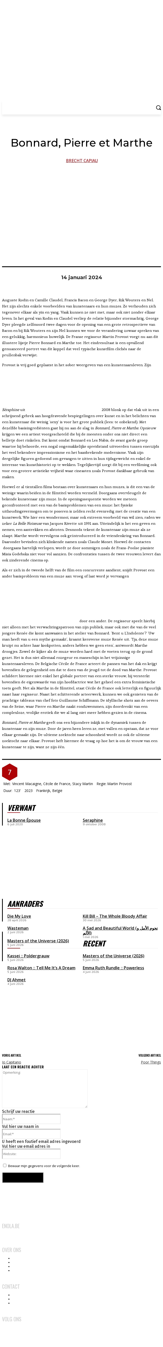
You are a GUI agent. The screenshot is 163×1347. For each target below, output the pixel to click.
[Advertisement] (121, 1011)
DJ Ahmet (16, 980)
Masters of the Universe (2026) (113, 956)
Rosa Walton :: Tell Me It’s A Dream (41, 968)
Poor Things (151, 1062)
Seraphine (93, 820)
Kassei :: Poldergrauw (28, 956)
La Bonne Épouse (24, 820)
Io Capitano (11, 1062)
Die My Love (19, 916)
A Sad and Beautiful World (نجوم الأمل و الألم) (120, 930)
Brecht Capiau (82, 160)
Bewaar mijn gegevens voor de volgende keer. (44, 1166)
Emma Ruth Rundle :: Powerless (113, 968)
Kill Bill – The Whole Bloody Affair (115, 916)
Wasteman (18, 928)
